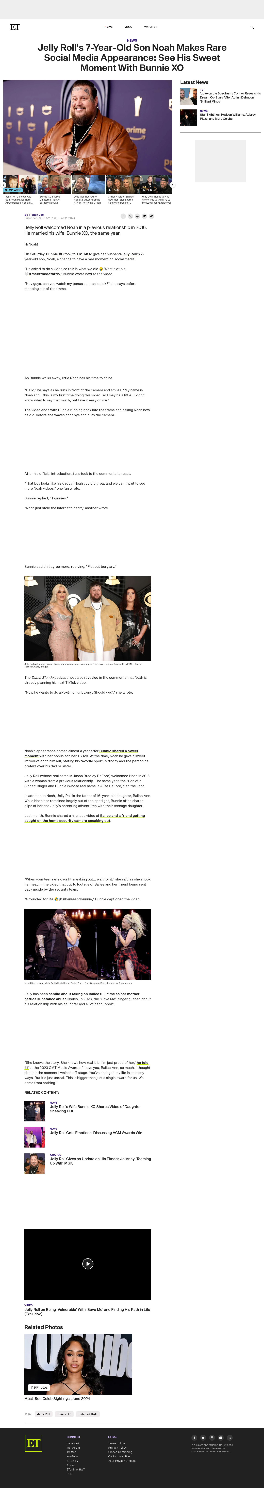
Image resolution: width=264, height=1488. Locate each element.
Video (128, 27)
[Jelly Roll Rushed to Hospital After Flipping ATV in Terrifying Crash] (88, 190)
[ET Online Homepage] (15, 27)
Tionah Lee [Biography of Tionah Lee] (36, 215)
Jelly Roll (129, 254)
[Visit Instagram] (212, 1438)
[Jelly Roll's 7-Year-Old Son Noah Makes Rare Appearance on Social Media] (20, 190)
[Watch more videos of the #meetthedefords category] (44, 274)
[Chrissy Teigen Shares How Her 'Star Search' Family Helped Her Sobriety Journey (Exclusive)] (122, 190)
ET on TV (72, 1461)
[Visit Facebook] (194, 1438)
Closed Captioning (120, 1452)
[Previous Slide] (3, 185)
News (132, 40)
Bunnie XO (55, 254)
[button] (87, 1263)
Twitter (71, 1452)
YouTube (72, 1456)
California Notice (119, 1456)
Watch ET (150, 27)
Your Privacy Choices (122, 1461)
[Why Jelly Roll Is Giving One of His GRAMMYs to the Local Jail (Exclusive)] (157, 190)
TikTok (82, 254)
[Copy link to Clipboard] (151, 216)
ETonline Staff (76, 1470)
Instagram (73, 1448)
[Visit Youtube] (221, 1438)
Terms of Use (116, 1443)
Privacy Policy (117, 1448)
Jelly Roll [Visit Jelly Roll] (43, 1414)
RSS (69, 1474)
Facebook (73, 1443)
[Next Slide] (172, 185)
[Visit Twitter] (203, 1438)
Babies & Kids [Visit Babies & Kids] (87, 1414)
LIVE (110, 27)
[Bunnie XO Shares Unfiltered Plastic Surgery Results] (54, 190)
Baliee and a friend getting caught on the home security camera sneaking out (84, 818)
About (71, 1465)
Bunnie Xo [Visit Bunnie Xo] (64, 1414)
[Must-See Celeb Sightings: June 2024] (87, 1364)
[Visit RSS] (230, 1438)
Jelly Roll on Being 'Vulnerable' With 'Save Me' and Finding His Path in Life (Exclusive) (87, 1311)
